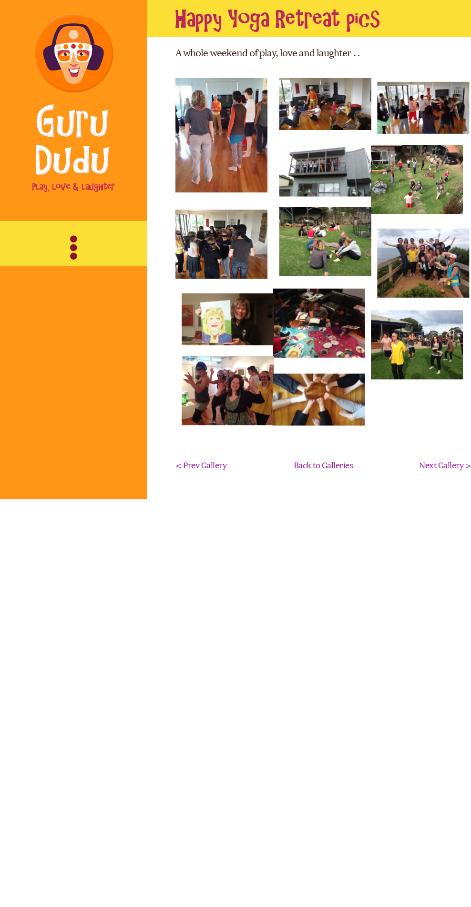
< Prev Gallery (201, 819)
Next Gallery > (445, 819)
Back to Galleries (323, 819)
